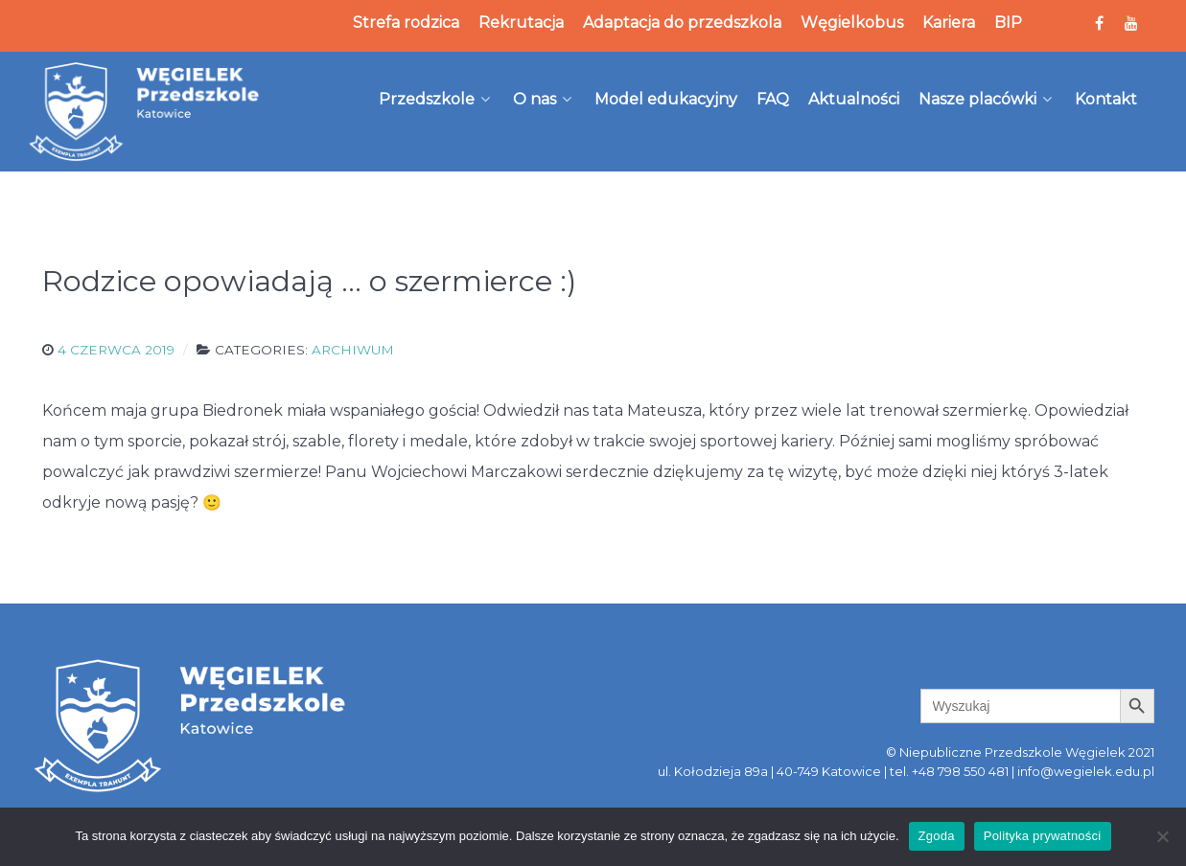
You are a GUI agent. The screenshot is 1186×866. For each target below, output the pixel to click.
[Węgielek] (145, 111)
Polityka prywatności (1043, 836)
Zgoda (937, 836)
